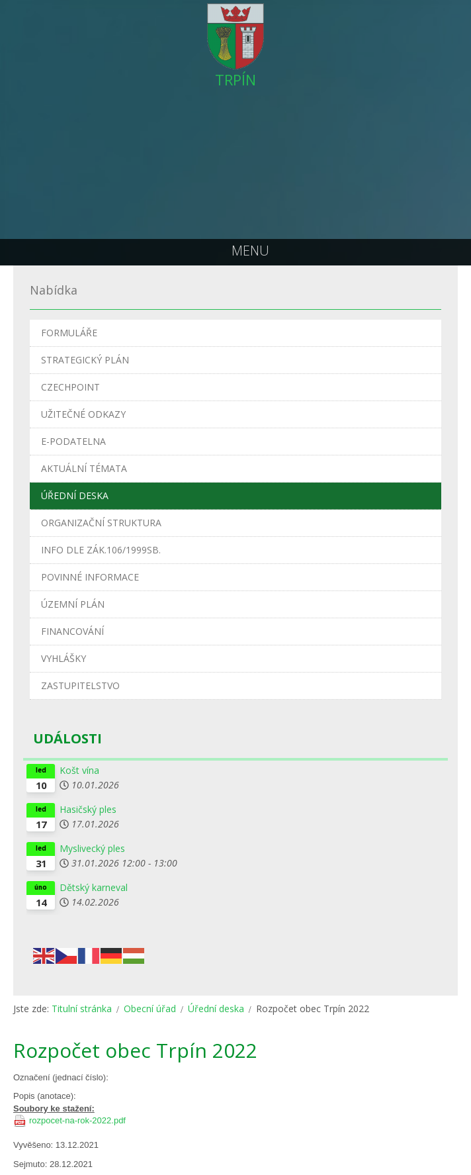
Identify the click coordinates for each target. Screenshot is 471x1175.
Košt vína (79, 770)
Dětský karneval (94, 887)
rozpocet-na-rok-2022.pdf (77, 1120)
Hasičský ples (88, 809)
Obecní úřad (150, 1008)
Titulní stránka (82, 1008)
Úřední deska (216, 1008)
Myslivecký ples (92, 848)
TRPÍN (235, 79)
